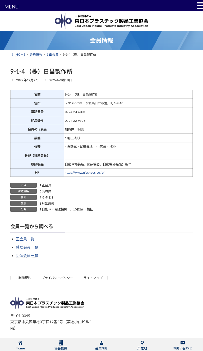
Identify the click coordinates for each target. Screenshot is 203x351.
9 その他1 (46, 197)
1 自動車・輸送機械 (53, 209)
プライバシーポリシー (57, 278)
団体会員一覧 (27, 255)
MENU (11, 7)
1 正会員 (45, 185)
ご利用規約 (23, 278)
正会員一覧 (25, 239)
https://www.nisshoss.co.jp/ (84, 172)
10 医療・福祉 (83, 209)
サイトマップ (93, 278)
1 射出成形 (46, 203)
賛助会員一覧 (27, 247)
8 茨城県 (45, 191)
